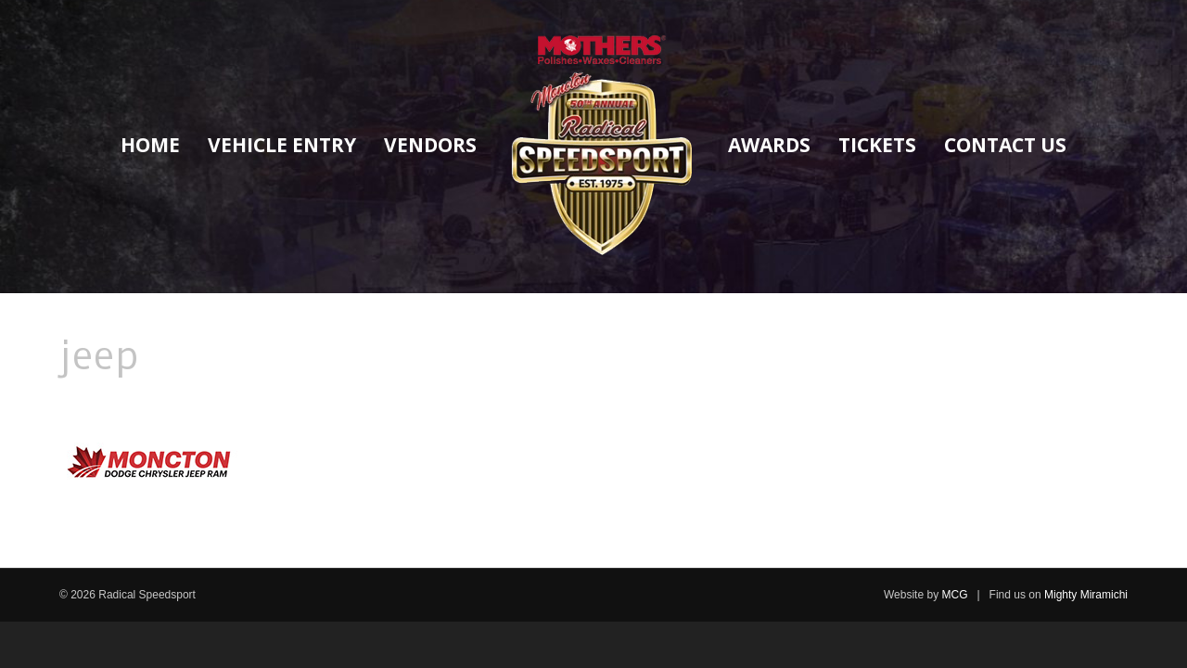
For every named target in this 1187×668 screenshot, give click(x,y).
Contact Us (1005, 145)
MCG (954, 594)
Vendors (430, 145)
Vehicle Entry (282, 145)
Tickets (877, 145)
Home (150, 145)
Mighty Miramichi (1086, 594)
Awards (769, 145)
